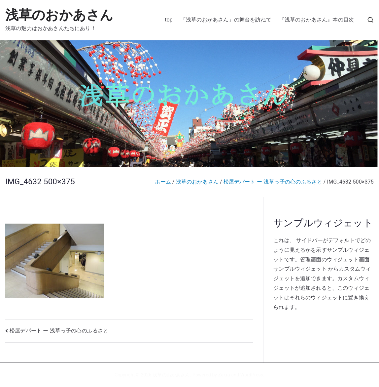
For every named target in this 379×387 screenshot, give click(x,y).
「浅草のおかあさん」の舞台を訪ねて (226, 20)
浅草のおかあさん (59, 15)
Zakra (224, 374)
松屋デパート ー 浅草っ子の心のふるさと (59, 330)
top (169, 20)
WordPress (251, 374)
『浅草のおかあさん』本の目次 (316, 20)
